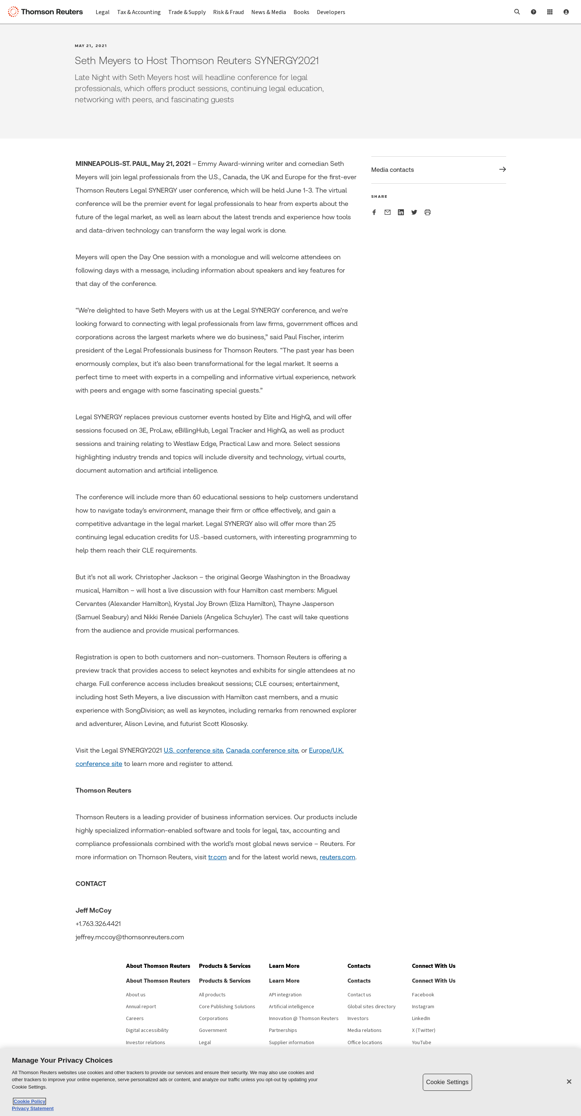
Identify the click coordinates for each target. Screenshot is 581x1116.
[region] (290, 1082)
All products (212, 995)
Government (213, 1030)
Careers (135, 1018)
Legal (205, 1042)
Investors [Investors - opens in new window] (358, 1018)
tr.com (217, 857)
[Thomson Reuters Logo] (47, 11)
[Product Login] (549, 11)
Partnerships (283, 1030)
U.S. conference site (193, 750)
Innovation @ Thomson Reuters (304, 1018)
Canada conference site (262, 750)
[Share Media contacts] (438, 170)
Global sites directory (372, 1006)
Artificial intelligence (291, 1006)
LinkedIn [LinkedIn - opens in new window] (421, 1018)
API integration (285, 995)
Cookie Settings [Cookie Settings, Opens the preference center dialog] (447, 1082)
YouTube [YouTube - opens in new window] (421, 1042)
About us (136, 995)
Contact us (359, 995)
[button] (517, 11)
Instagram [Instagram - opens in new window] (423, 1006)
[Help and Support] (533, 11)
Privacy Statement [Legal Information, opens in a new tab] (33, 1108)
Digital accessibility (147, 1030)
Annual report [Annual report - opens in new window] (141, 1006)
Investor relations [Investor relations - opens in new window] (145, 1042)
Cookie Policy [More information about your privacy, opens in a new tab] (29, 1101)
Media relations (365, 1030)
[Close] (569, 1081)
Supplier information (291, 1042)
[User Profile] (566, 11)
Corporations (213, 1018)
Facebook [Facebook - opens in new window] (423, 995)
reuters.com (337, 857)
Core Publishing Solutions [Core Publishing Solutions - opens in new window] (227, 1006)
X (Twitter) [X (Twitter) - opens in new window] (423, 1030)
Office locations (365, 1042)
